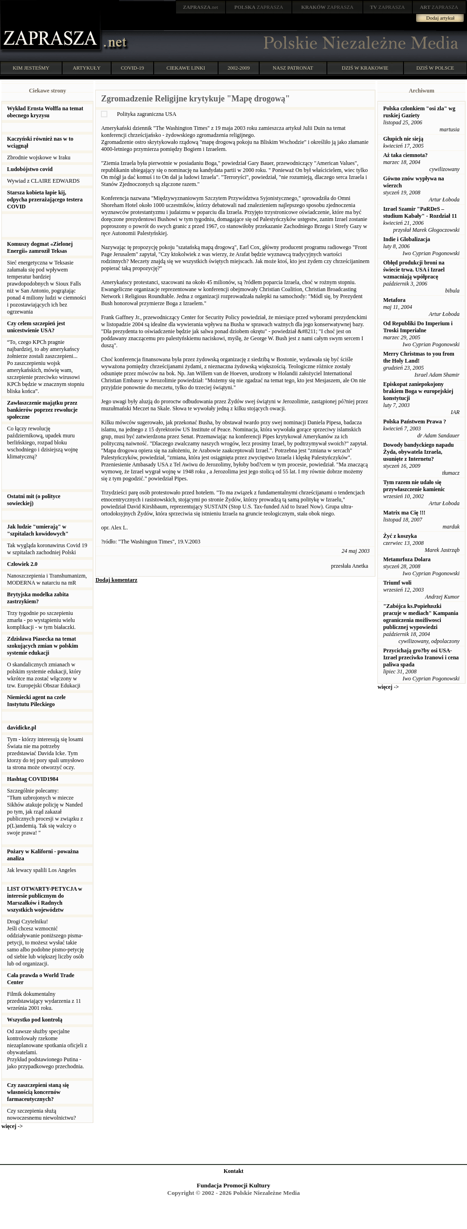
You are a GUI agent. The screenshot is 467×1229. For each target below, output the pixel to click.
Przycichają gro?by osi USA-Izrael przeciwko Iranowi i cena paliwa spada (421, 657)
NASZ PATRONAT (293, 68)
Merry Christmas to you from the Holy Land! (418, 357)
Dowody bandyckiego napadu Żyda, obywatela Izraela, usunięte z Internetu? (418, 452)
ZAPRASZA (258, 7)
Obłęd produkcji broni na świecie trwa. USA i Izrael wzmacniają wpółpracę (414, 269)
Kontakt (234, 1171)
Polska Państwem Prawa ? (414, 421)
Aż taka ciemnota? (405, 155)
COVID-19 (132, 68)
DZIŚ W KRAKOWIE (365, 68)
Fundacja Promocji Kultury (233, 1185)
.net (201, 7)
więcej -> (12, 1126)
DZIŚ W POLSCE (435, 68)
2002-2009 (238, 68)
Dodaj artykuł (440, 18)
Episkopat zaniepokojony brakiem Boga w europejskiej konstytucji (418, 391)
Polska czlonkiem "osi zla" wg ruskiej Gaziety (419, 112)
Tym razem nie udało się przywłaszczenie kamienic (414, 486)
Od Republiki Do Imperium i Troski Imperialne (418, 327)
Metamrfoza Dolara (407, 559)
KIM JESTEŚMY (31, 68)
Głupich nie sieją (403, 139)
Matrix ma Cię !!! (404, 512)
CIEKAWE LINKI (186, 68)
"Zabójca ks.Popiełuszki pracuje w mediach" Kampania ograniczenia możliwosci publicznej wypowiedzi (420, 616)
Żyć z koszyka (400, 536)
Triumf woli (397, 582)
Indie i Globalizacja (406, 239)
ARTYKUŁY (87, 68)
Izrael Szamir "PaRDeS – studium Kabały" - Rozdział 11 (420, 212)
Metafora (394, 300)
